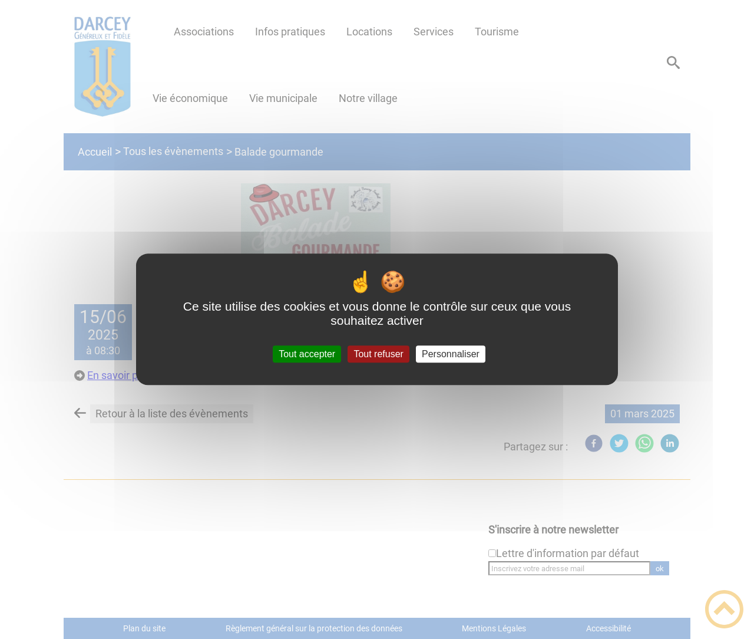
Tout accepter (307, 354)
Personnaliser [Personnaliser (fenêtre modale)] (450, 354)
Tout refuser (378, 354)
